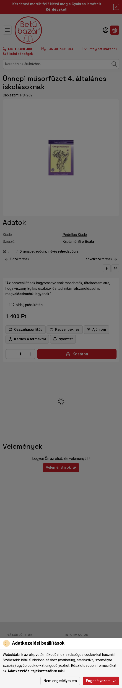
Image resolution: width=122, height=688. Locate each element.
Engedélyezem (101, 681)
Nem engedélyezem (60, 681)
